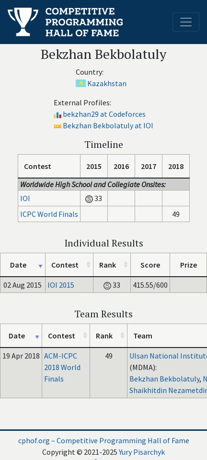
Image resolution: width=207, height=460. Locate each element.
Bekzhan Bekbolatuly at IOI (108, 125)
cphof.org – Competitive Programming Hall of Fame (103, 440)
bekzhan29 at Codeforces (104, 114)
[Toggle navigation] (185, 22)
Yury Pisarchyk (142, 452)
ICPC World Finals (49, 214)
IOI (25, 198)
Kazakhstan (106, 83)
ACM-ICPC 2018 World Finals (62, 367)
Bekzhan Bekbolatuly (164, 378)
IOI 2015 (60, 285)
